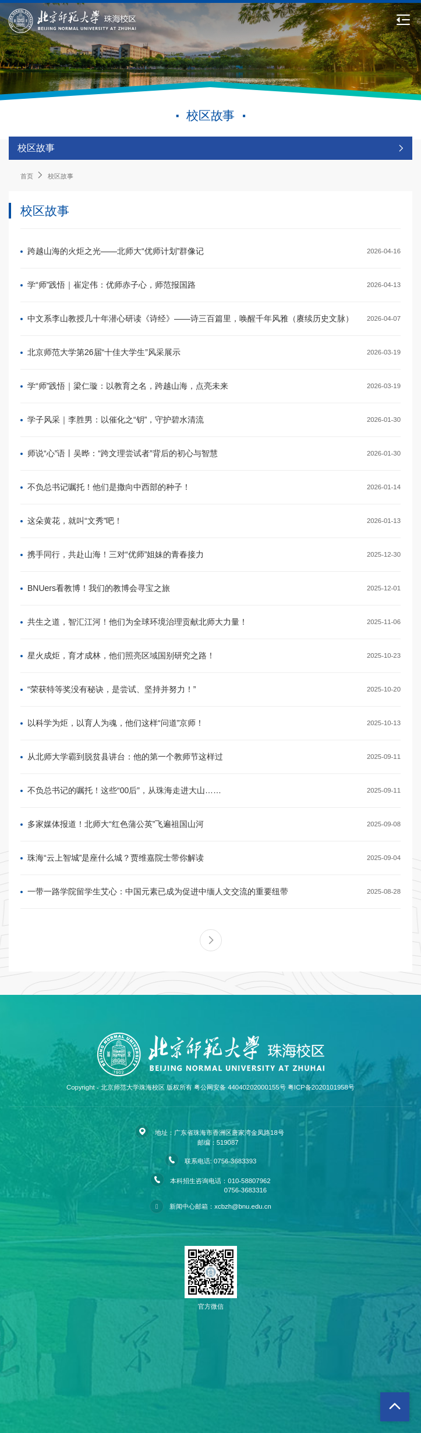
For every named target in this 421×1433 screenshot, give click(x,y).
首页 (26, 176)
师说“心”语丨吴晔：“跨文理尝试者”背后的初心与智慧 (122, 453)
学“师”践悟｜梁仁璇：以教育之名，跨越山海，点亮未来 (127, 386)
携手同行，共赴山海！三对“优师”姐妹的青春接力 (115, 554)
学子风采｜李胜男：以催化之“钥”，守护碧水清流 (115, 419)
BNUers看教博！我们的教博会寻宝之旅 (98, 588)
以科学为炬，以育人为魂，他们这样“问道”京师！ (115, 723)
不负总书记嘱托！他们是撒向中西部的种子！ (108, 487)
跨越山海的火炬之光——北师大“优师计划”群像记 (115, 251)
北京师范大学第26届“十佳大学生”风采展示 (104, 352)
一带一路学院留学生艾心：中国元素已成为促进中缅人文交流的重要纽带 (157, 891)
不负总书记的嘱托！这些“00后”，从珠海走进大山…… (124, 790)
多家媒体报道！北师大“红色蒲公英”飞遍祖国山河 (115, 824)
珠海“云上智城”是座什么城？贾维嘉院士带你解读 (115, 857)
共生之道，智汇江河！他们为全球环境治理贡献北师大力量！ (137, 621)
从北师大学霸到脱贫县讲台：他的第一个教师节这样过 (125, 756)
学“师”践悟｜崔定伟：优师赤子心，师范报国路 (111, 284)
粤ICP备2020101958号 (321, 1087)
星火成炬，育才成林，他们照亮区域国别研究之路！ (121, 655)
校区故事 (60, 176)
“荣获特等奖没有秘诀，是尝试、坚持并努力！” (111, 689)
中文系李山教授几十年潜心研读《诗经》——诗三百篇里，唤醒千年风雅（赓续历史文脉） (190, 318)
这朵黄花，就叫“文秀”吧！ (74, 520)
